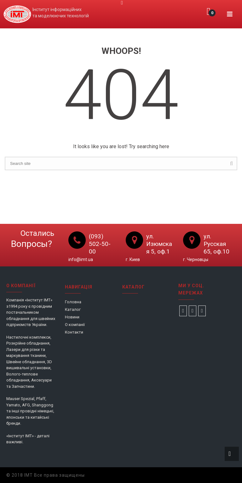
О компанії (75, 324)
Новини (72, 317)
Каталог (73, 309)
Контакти (74, 332)
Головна (73, 302)
